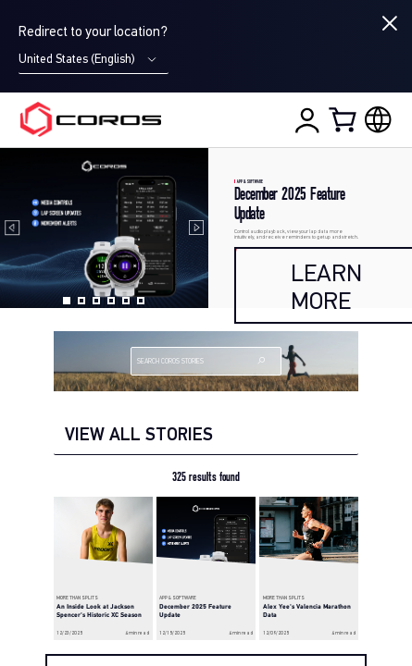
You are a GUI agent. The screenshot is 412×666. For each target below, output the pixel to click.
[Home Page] (90, 119)
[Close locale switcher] (390, 23)
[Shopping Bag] (344, 119)
